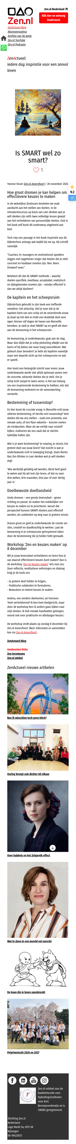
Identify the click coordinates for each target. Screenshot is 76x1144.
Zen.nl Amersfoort (34, 184)
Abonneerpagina (17, 31)
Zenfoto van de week (20, 36)
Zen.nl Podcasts (17, 44)
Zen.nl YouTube (16, 40)
